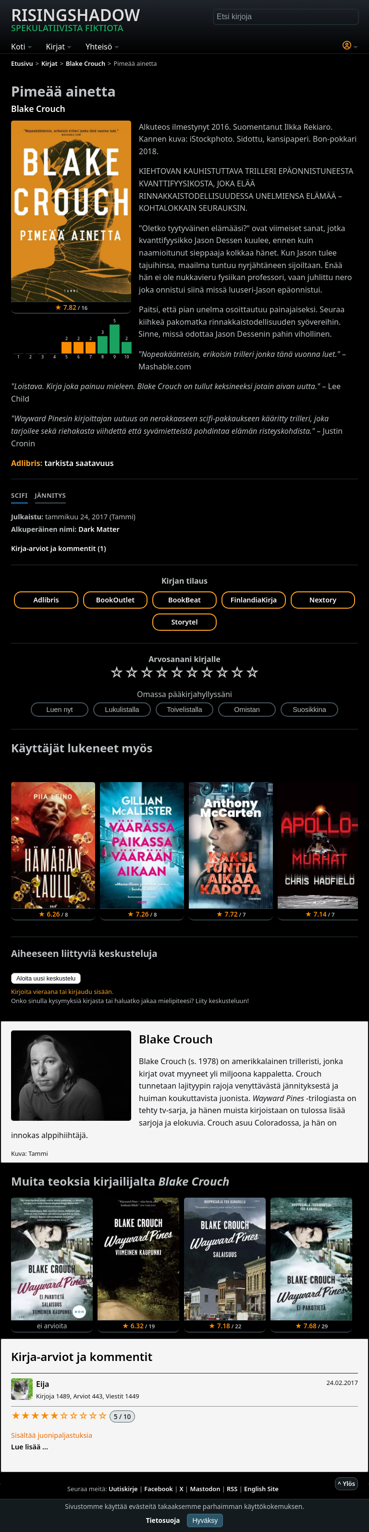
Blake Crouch (38, 108)
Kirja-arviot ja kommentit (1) (58, 548)
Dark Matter (99, 529)
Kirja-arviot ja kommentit (81, 1356)
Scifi (19, 495)
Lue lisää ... (29, 1446)
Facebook (158, 1488)
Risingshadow (75, 19)
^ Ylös (346, 1483)
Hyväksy (205, 1520)
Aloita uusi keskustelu (45, 978)
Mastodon (205, 1488)
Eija (42, 1384)
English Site (261, 1488)
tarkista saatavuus (79, 463)
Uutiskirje (123, 1488)
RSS (232, 1488)
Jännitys (50, 495)
